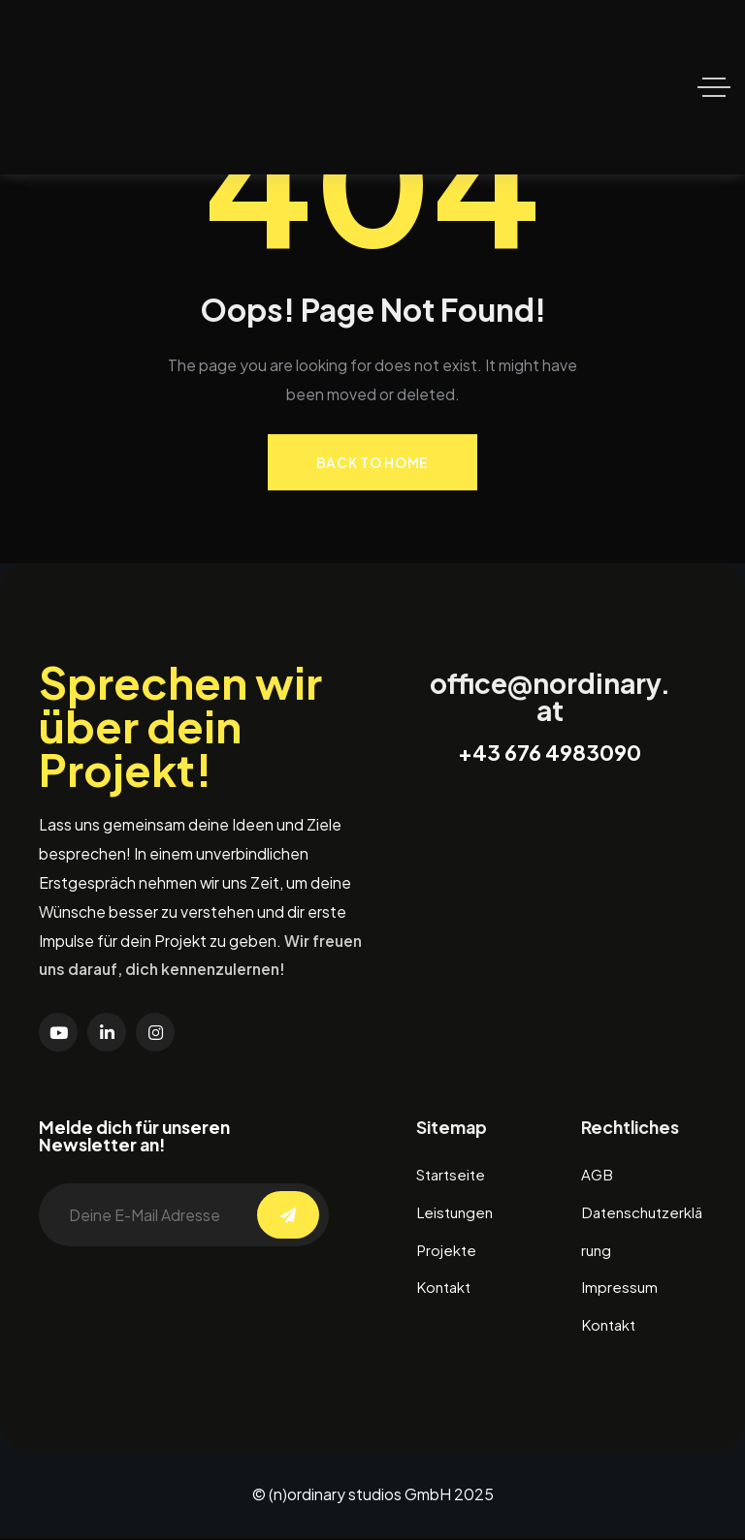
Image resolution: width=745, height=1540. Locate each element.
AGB (597, 1175)
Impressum (620, 1289)
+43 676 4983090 (549, 753)
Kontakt (445, 1289)
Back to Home (372, 462)
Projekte (447, 1251)
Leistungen (457, 1213)
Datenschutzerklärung (640, 1232)
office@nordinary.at (550, 697)
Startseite (453, 1175)
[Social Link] (58, 1032)
